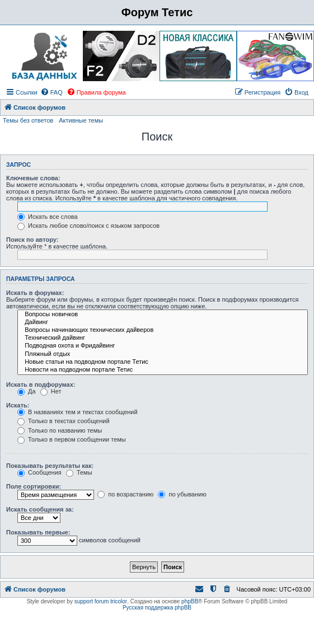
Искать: (17, 405)
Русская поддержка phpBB (157, 607)
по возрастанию (125, 494)
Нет (51, 391)
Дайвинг (162, 322)
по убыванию (182, 494)
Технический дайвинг (162, 338)
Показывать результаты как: (49, 465)
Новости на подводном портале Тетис (162, 370)
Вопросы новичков (162, 314)
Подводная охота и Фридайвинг (162, 346)
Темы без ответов (28, 120)
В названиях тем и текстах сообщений (77, 412)
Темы (79, 472)
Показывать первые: (38, 532)
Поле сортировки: (33, 486)
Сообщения (39, 472)
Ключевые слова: (33, 178)
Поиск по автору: (32, 239)
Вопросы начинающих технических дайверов (162, 330)
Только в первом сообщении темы (71, 439)
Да (26, 391)
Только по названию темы (59, 430)
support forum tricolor (100, 601)
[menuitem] (51, 92)
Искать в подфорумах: (41, 384)
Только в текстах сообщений (63, 421)
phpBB (189, 601)
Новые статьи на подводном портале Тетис (162, 362)
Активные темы (81, 120)
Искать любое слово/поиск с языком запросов (88, 225)
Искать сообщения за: (40, 509)
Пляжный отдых (162, 354)
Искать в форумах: (35, 292)
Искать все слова (47, 216)
